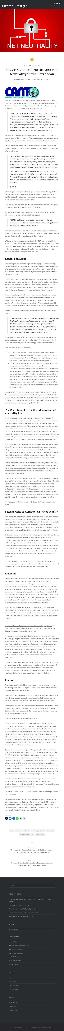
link (40, 548)
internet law (50, 831)
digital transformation (15, 949)
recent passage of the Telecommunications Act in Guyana (24, 628)
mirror (12, 755)
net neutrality (40, 834)
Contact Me (12, 1006)
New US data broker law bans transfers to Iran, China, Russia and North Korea (30, 900)
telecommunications (32, 65)
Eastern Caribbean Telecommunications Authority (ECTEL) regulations (28, 626)
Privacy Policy (13, 1010)
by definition (28, 519)
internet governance (38, 831)
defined (21, 135)
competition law (14, 942)
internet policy (24, 834)
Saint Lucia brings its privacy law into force (21, 916)
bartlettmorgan (27, 79)
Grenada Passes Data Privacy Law (19, 905)
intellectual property (15, 957)
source (13, 187)
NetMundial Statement (20, 363)
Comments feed (13, 985)
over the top (54, 546)
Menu (58, 3)
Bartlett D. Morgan (14, 6)
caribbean (18, 831)
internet (26, 831)
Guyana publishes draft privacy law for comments (23, 913)
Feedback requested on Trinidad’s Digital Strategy (24, 909)
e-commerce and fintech (16, 953)
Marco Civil (52, 752)
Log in (11, 978)
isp (32, 834)
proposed (8, 618)
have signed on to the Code (47, 212)
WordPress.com (45, 1027)
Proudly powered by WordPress (22, 1027)
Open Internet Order (24, 353)
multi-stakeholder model (41, 799)
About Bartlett (13, 1002)
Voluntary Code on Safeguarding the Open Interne (38, 100)
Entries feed (12, 981)
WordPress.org (13, 989)
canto (11, 831)
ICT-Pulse (52, 311)
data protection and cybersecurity (19, 945)
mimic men (32, 731)
